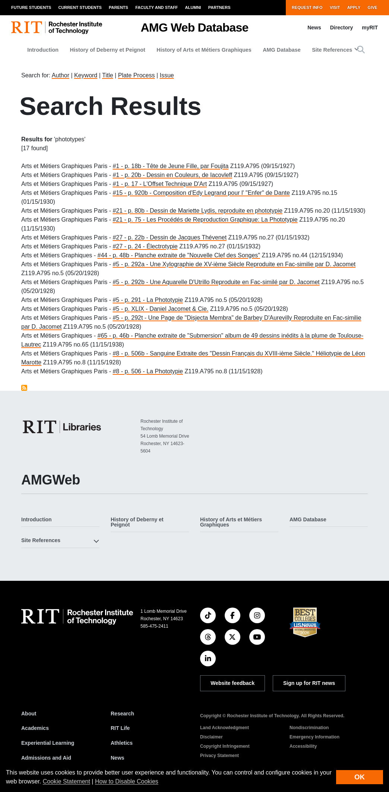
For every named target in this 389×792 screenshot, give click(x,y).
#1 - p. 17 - (128, 184)
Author (60, 75)
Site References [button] (332, 50)
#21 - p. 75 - (129, 219)
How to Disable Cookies (126, 781)
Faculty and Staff (156, 7)
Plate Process (136, 75)
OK (359, 777)
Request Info (307, 7)
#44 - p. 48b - (116, 255)
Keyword (85, 75)
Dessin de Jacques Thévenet (188, 237)
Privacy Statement (219, 755)
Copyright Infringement (225, 746)
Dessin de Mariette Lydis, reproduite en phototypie (216, 210)
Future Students (31, 7)
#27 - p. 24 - (129, 246)
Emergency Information (314, 737)
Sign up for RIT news (309, 683)
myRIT (370, 27)
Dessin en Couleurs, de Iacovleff (189, 175)
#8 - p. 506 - (129, 371)
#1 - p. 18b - (129, 166)
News (314, 27)
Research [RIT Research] (122, 714)
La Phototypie (164, 300)
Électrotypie (162, 246)
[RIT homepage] (56, 27)
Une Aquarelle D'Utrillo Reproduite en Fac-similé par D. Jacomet (235, 282)
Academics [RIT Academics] (35, 728)
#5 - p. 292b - (131, 282)
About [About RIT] (28, 714)
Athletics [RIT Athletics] (122, 743)
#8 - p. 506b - (131, 353)
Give (372, 7)
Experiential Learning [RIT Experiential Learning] (47, 743)
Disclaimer (211, 737)
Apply (354, 7)
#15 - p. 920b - (133, 193)
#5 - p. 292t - (130, 318)
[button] (361, 49)
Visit (335, 7)
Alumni (193, 7)
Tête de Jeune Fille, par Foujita (187, 166)
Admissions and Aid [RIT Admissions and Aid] (46, 758)
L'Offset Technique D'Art (175, 184)
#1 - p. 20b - (129, 175)
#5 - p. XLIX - (131, 309)
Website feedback (232, 683)
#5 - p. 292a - (131, 264)
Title (107, 75)
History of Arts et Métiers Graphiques (204, 50)
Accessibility (303, 746)
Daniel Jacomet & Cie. (178, 309)
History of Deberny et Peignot (107, 50)
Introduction (42, 50)
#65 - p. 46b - (116, 335)
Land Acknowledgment (224, 727)
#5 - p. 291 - (129, 300)
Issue (166, 75)
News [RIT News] (117, 758)
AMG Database (282, 50)
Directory (341, 27)
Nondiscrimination (309, 727)
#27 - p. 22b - (131, 237)
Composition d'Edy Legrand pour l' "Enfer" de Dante (221, 193)
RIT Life (120, 728)
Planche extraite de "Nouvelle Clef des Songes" (197, 255)
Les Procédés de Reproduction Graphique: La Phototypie (222, 219)
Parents (118, 7)
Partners (219, 7)
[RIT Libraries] (62, 427)
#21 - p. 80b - (131, 210)
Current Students (79, 7)
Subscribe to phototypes (24, 388)
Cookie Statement (66, 781)
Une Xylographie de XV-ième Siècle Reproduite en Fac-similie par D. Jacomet (252, 264)
